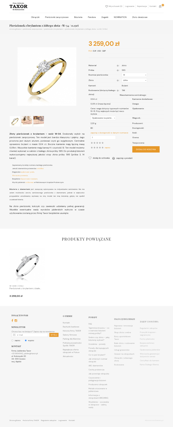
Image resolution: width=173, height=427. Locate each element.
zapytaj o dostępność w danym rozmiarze (109, 133)
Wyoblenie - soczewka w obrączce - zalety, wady (99, 413)
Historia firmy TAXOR (72, 336)
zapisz (15, 344)
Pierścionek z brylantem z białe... (25, 288)
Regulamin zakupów (48, 420)
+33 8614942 (17, 357)
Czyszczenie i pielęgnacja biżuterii (97, 387)
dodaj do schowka (99, 158)
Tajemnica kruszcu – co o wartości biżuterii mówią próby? (99, 339)
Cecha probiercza (96, 378)
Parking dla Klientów (72, 345)
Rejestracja (142, 6)
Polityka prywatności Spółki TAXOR (72, 350)
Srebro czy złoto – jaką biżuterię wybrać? (99, 346)
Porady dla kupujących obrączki (99, 357)
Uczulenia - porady (97, 352)
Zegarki (104, 17)
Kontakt (153, 6)
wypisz (29, 344)
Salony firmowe (70, 341)
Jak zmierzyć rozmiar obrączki (98, 368)
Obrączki (35, 17)
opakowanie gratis (27, 176)
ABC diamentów (96, 373)
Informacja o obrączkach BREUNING (98, 404)
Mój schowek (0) (113, 6)
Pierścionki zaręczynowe (56, 17)
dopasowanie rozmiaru (28, 183)
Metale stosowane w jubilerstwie (98, 397)
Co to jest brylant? (97, 363)
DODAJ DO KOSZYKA (146, 149)
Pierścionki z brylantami (52, 29)
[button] (134, 75)
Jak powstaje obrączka (99, 382)
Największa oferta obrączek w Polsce (71, 356)
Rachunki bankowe (71, 332)
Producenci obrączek (98, 392)
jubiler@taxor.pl (31, 357)
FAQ (90, 332)
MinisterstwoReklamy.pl (154, 420)
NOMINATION (120, 17)
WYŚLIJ (54, 339)
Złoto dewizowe (139, 17)
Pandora (92, 17)
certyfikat (40, 172)
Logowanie (129, 6)
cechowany (29, 186)
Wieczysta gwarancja (20, 179)
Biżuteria (78, 17)
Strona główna (15, 29)
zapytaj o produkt (122, 158)
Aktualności (68, 362)
